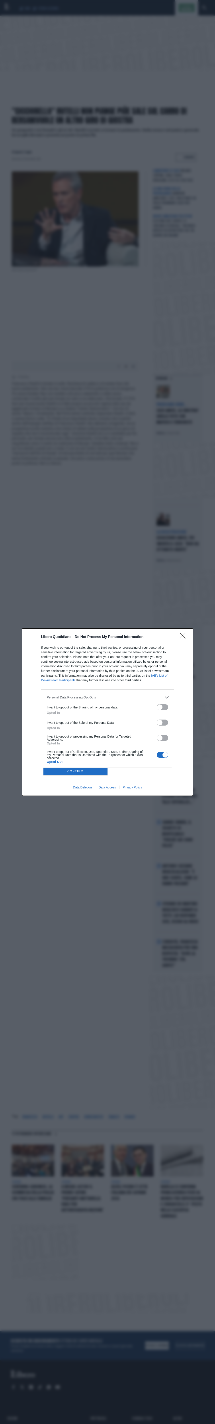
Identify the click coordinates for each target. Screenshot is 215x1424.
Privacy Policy (132, 787)
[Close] (184, 637)
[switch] (162, 707)
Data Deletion (82, 787)
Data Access (107, 787)
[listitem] (107, 697)
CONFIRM (75, 771)
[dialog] (107, 712)
